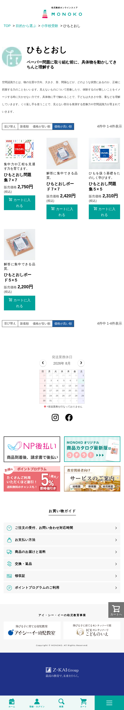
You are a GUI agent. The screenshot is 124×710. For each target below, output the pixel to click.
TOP (7, 26)
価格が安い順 (41, 126)
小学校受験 (49, 26)
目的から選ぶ (26, 26)
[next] (81, 363)
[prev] (42, 363)
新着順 (24, 126)
